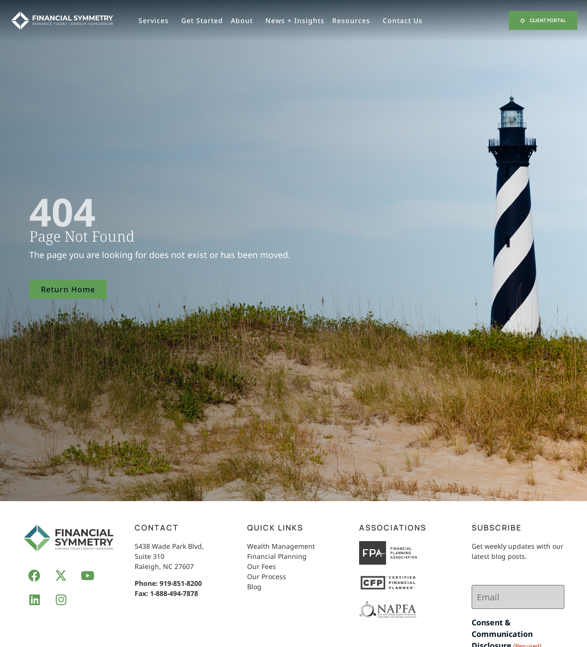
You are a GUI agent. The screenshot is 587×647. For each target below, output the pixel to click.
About (244, 21)
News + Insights (295, 20)
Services (156, 21)
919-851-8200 (181, 583)
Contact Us (405, 21)
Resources (353, 21)
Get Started (202, 20)
